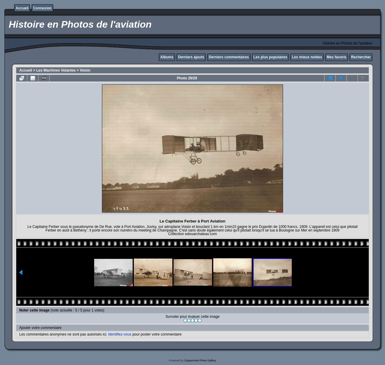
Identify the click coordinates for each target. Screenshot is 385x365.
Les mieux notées (307, 57)
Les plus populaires (271, 57)
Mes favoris (336, 57)
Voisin (85, 70)
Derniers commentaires (229, 57)
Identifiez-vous (119, 334)
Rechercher (361, 57)
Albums (167, 57)
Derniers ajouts (191, 57)
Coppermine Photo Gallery (200, 360)
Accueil (22, 8)
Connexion (42, 8)
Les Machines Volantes (55, 70)
